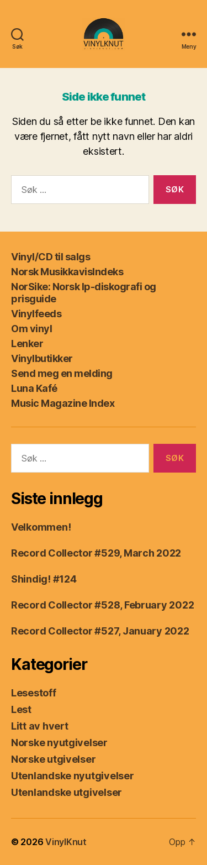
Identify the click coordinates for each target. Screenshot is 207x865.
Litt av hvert (39, 726)
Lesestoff (33, 693)
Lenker (27, 343)
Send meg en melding (62, 373)
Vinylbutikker (42, 358)
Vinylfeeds (36, 313)
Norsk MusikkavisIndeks (67, 271)
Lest (21, 709)
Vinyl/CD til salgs (50, 257)
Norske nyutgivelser (59, 742)
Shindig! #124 (44, 579)
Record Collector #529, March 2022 (96, 553)
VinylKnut (66, 841)
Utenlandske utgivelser (66, 792)
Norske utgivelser (53, 759)
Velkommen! (41, 527)
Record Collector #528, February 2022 (102, 605)
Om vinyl (31, 328)
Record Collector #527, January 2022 (100, 631)
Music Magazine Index (62, 403)
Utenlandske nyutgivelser (72, 776)
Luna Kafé (34, 388)
